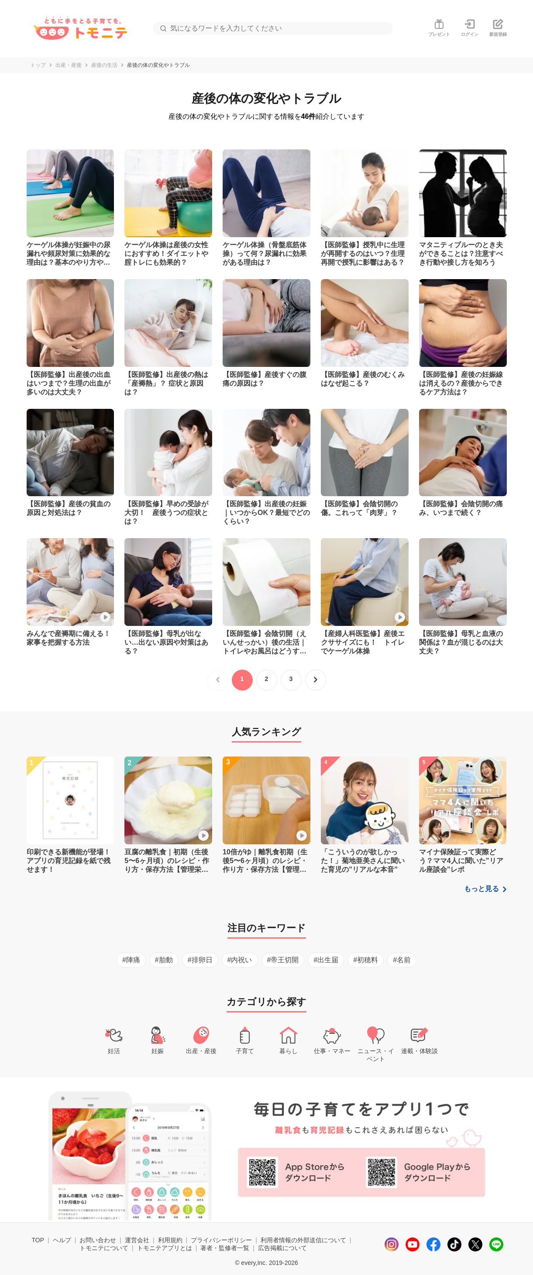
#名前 (402, 960)
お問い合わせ (97, 1240)
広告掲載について (282, 1247)
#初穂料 (365, 960)
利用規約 (170, 1240)
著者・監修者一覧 (224, 1247)
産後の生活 (104, 65)
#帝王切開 (283, 960)
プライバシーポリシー (221, 1240)
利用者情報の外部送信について (303, 1240)
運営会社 (137, 1240)
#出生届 (325, 960)
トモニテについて (103, 1247)
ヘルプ (62, 1240)
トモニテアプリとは (164, 1247)
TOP (37, 1240)
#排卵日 (200, 960)
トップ (38, 65)
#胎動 (164, 960)
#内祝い (239, 960)
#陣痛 (131, 960)
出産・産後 (68, 65)
